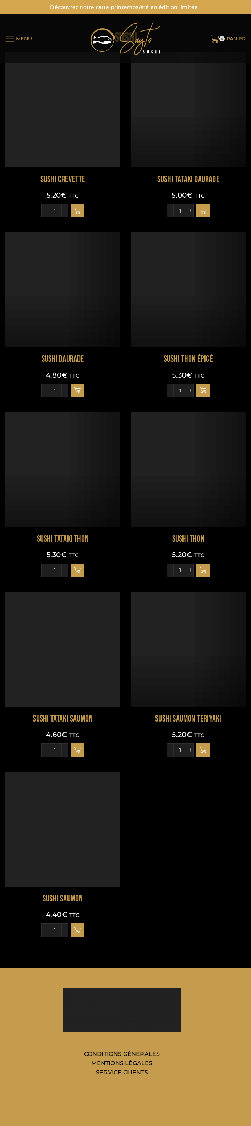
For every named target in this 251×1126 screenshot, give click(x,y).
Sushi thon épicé (188, 358)
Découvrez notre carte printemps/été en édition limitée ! (125, 7)
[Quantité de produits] (54, 210)
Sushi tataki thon (63, 538)
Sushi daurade (63, 358)
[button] (77, 210)
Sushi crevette (62, 179)
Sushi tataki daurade (188, 179)
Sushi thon (188, 538)
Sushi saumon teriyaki (188, 718)
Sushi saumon (63, 898)
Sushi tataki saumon (63, 718)
